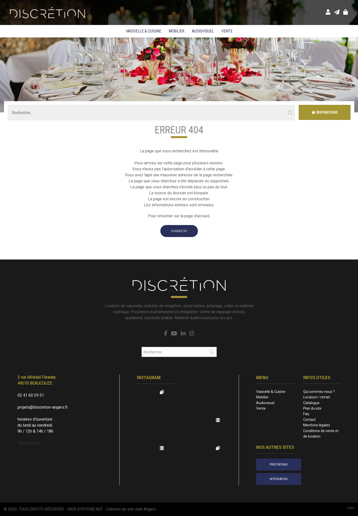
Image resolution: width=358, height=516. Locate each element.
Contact (309, 420)
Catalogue (311, 403)
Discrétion (29, 443)
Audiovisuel (203, 31)
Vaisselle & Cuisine (143, 31)
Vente (226, 31)
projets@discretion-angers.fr (43, 407)
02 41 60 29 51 (31, 395)
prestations (279, 464)
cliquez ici (179, 231)
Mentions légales (316, 425)
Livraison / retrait (316, 397)
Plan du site (312, 408)
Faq (306, 414)
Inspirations (324, 112)
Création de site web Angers (131, 509)
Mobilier (176, 31)
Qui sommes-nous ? (319, 392)
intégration (278, 479)
